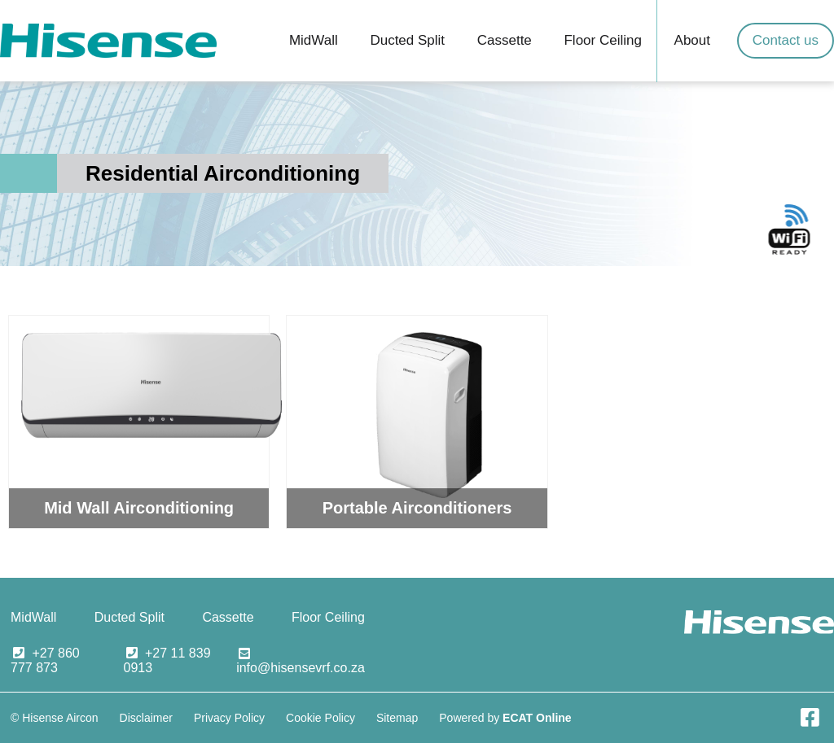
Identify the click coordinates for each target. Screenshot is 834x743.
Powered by (505, 717)
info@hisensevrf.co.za (300, 668)
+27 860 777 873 (45, 660)
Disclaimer (146, 717)
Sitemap (397, 717)
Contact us (786, 40)
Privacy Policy (229, 717)
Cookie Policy (320, 717)
